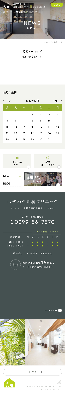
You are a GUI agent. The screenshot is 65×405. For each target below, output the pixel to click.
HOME (47, 42)
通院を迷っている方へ (47, 163)
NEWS (12, 176)
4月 (55, 101)
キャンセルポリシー (17, 163)
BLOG (12, 183)
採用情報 (33, 177)
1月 (10, 101)
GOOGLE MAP (53, 310)
